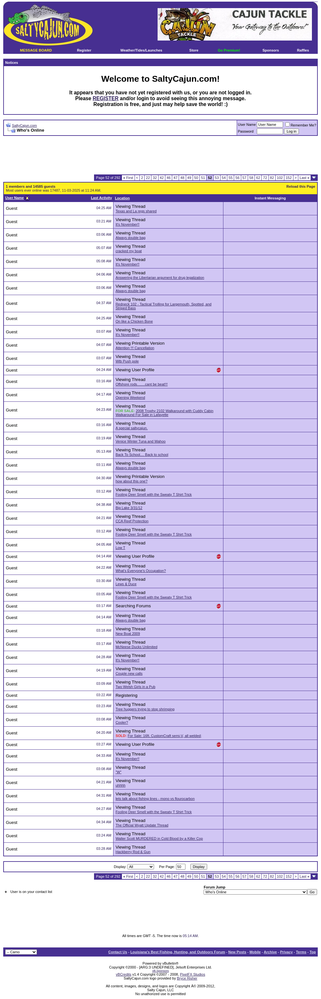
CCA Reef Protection (132, 521)
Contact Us (117, 952)
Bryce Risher (187, 978)
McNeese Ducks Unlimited (136, 647)
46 (169, 178)
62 (258, 178)
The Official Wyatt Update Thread (141, 825)
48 (182, 178)
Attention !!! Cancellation (134, 348)
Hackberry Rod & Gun (132, 852)
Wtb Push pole (127, 361)
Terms (301, 952)
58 (251, 178)
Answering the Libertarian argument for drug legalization (159, 277)
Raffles (303, 50)
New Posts (237, 952)
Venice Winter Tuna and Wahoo (140, 441)
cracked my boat (128, 251)
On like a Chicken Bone (134, 321)
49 (189, 178)
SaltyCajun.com (24, 125)
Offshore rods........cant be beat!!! (141, 384)
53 (217, 178)
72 (265, 178)
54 (224, 178)
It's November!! (127, 224)
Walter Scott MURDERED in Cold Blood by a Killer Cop (159, 838)
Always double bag (130, 238)
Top (313, 952)
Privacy (286, 952)
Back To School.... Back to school (141, 455)
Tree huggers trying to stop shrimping (144, 709)
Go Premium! (229, 50)
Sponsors (270, 50)
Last (304, 178)
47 (175, 178)
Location (122, 198)
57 (244, 178)
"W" (118, 772)
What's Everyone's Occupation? (140, 571)
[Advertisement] (160, 155)
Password (246, 131)
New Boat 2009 (127, 634)
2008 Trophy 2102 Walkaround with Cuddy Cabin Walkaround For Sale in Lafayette (164, 413)
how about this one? (131, 481)
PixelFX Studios (192, 974)
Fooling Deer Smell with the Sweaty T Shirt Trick (153, 494)
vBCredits (123, 974)
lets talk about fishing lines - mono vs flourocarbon (155, 799)
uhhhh (120, 785)
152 (288, 178)
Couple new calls (128, 673)
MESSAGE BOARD (36, 50)
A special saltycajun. (131, 428)
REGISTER (106, 98)
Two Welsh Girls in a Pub (135, 687)
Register (84, 50)
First (128, 178)
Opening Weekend (130, 397)
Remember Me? (300, 125)
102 (280, 178)
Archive (270, 952)
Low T (120, 548)
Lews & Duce (126, 584)
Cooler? (121, 722)
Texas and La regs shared (136, 211)
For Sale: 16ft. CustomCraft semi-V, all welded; (165, 736)
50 (196, 178)
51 (203, 178)
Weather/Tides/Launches (141, 50)
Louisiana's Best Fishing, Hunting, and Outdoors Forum (177, 952)
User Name (247, 124)
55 (230, 178)
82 (272, 178)
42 (162, 178)
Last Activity (101, 198)
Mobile (255, 952)
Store (193, 50)
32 (155, 178)
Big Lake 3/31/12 (128, 508)
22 (148, 178)
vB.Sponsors (160, 970)
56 (237, 178)
